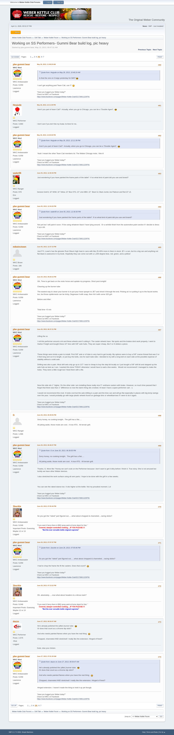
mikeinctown (19, 247)
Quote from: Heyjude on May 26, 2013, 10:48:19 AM (60, 72)
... (33, 57)
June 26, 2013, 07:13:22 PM (46, 585)
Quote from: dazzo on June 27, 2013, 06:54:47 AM (60, 662)
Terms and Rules (152, 732)
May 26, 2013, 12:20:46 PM (46, 135)
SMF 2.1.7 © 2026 (15, 732)
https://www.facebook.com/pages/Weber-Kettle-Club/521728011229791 (63, 97)
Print (160, 57)
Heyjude (17, 105)
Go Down (15, 57)
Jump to (127, 716)
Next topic (157, 50)
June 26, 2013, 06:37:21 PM (46, 329)
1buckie (17, 506)
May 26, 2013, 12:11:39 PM (46, 105)
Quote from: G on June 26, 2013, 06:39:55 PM (58, 451)
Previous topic (144, 50)
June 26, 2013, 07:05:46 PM (46, 506)
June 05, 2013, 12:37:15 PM (46, 247)
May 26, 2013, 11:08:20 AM (46, 64)
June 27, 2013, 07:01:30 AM (46, 656)
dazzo (16, 621)
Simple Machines (27, 732)
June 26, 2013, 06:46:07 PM (46, 445)
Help (143, 732)
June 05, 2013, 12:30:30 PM (46, 173)
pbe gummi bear (21, 64)
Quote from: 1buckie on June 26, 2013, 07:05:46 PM (60, 548)
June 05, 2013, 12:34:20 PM (46, 206)
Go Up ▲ (162, 732)
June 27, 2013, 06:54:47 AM (46, 621)
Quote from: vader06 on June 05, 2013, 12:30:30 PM (61, 212)
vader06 (17, 173)
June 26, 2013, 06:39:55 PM (46, 415)
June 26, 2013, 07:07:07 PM (46, 542)
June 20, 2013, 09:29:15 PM (46, 277)
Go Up (13, 705)
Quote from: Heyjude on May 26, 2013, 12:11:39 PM (60, 141)
